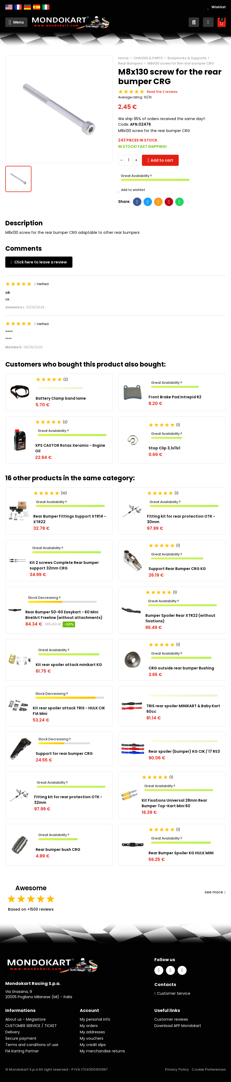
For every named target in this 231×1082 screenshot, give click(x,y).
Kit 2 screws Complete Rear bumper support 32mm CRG (64, 565)
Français (18, 7)
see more (215, 892)
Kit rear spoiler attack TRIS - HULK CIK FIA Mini (69, 710)
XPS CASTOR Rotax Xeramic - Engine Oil (70, 448)
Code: (123, 124)
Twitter (148, 202)
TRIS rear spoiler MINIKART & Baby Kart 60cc (183, 708)
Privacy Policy (177, 1069)
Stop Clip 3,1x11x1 (164, 448)
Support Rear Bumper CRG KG (177, 568)
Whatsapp (180, 202)
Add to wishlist (131, 190)
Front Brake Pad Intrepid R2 (175, 397)
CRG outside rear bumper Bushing (181, 668)
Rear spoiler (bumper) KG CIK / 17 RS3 (184, 751)
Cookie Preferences (209, 1069)
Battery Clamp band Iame (61, 398)
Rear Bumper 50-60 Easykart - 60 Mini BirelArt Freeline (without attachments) (64, 614)
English (8, 7)
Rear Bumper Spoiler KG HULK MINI (181, 853)
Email (158, 202)
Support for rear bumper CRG (64, 753)
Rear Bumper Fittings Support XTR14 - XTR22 (69, 519)
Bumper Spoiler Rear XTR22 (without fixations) (180, 618)
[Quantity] (128, 160)
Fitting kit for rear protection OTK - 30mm (181, 519)
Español (36, 7)
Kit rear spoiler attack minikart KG (69, 664)
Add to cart (162, 160)
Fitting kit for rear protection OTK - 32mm (68, 799)
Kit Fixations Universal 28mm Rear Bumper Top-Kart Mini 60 (174, 803)
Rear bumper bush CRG (58, 849)
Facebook (137, 202)
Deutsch (27, 7)
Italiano (45, 7)
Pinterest (169, 202)
